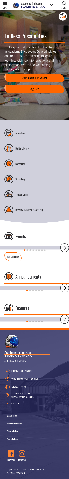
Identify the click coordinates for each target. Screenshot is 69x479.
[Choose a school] (51, 5)
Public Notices (12, 438)
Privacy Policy (12, 431)
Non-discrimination (14, 423)
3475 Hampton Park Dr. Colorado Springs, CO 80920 (19, 395)
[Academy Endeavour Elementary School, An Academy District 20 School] (27, 348)
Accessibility (12, 415)
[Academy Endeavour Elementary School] (29, 5)
